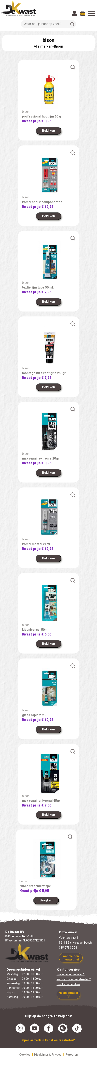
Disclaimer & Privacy (47, 1055)
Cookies (24, 1055)
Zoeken (72, 24)
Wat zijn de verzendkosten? (74, 979)
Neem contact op (68, 994)
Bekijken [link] (48, 130)
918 (82, 14)
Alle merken (43, 46)
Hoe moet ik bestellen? (71, 974)
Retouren (72, 1055)
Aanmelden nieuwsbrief (71, 957)
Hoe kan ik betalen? (68, 984)
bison (26, 111)
